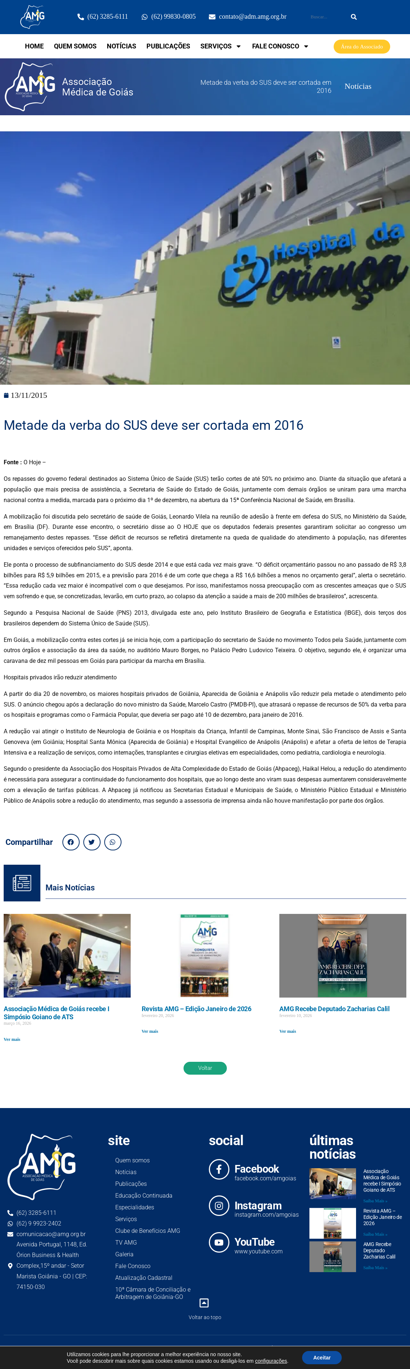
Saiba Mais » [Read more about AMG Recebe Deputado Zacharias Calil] (375, 1268)
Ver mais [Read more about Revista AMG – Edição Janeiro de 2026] (150, 1031)
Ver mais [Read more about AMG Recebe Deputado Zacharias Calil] (287, 1031)
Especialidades (134, 1207)
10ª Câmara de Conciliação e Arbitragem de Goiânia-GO (153, 1293)
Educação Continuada (144, 1195)
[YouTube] (219, 1242)
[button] (71, 842)
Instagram (258, 1205)
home (34, 46)
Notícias (121, 46)
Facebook (257, 1169)
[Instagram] (219, 1205)
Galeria (124, 1254)
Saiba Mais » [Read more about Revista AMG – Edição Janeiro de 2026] (375, 1234)
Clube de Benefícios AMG (147, 1230)
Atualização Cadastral (144, 1277)
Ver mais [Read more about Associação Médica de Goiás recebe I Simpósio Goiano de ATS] (12, 1039)
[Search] (353, 16)
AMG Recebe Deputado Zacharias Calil (334, 1009)
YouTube (255, 1242)
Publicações (168, 46)
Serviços (221, 46)
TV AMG (126, 1242)
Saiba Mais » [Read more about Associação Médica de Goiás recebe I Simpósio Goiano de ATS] (375, 1201)
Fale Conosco (280, 46)
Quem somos (75, 46)
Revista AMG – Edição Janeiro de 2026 (196, 1009)
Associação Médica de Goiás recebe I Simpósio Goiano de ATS (56, 1013)
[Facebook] (219, 1169)
